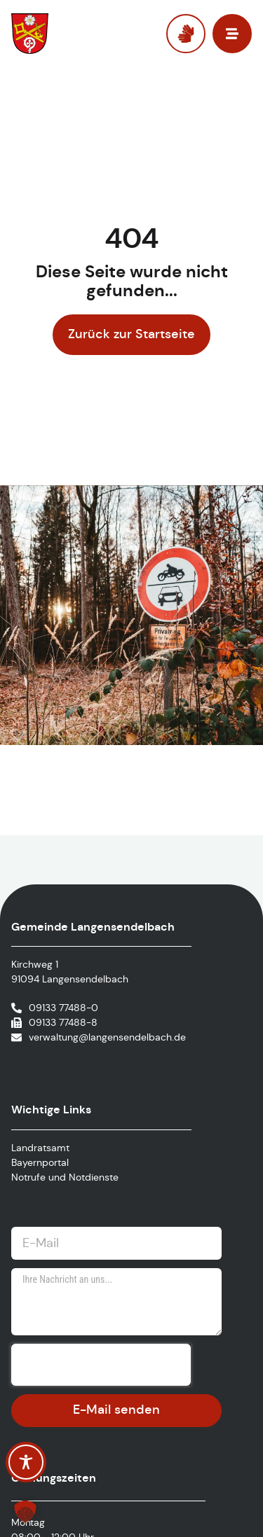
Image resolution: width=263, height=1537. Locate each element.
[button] (25, 1512)
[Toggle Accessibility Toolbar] (26, 1462)
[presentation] (101, 1365)
